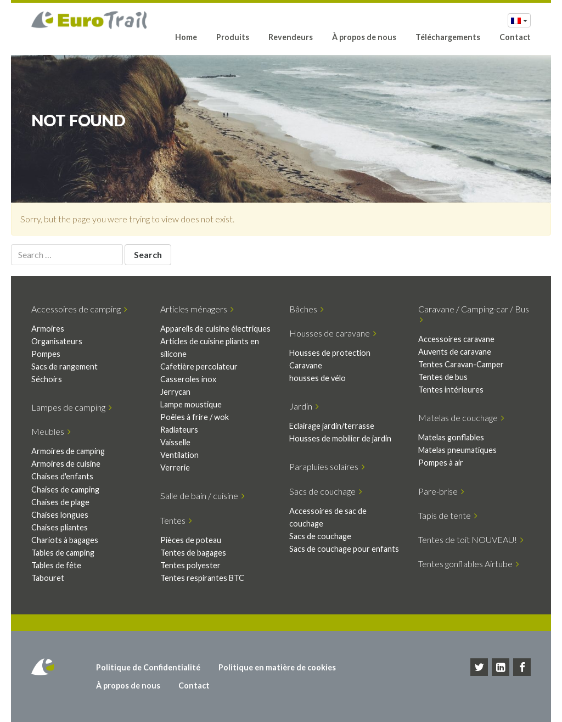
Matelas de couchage (461, 417)
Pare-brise (441, 491)
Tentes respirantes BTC (202, 578)
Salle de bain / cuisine (202, 495)
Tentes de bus (443, 377)
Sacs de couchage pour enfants (344, 548)
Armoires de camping (68, 451)
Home (186, 37)
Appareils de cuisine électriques (215, 328)
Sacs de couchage (325, 491)
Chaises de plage (60, 502)
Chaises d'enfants (62, 476)
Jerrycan (175, 391)
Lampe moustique (191, 404)
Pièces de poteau (190, 540)
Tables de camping (62, 552)
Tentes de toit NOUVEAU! (471, 539)
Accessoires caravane (456, 339)
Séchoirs (46, 379)
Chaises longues (59, 514)
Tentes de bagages (193, 552)
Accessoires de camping (79, 309)
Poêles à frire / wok (194, 417)
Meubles (51, 431)
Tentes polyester (190, 565)
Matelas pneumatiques (457, 450)
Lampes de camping (71, 407)
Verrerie (175, 467)
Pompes (45, 354)
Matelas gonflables (451, 437)
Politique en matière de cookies (277, 667)
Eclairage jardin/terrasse (331, 425)
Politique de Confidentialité (148, 667)
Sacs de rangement (64, 366)
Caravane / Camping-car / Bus (473, 314)
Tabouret (47, 578)
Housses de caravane (332, 333)
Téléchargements (447, 37)
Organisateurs (56, 341)
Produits (232, 37)
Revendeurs (290, 37)
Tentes (176, 520)
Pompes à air (440, 462)
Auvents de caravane (454, 351)
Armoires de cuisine (65, 463)
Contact (515, 37)
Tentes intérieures (451, 389)
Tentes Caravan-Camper (461, 364)
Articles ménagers (197, 309)
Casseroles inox (188, 379)
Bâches (306, 309)
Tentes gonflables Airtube (468, 563)
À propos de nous (364, 37)
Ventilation (179, 455)
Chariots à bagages (64, 540)
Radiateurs (179, 429)
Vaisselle (175, 442)
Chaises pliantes (59, 527)
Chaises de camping (65, 489)
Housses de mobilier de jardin (340, 438)
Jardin (304, 406)
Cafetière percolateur (199, 366)
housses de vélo (317, 378)
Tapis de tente (447, 515)
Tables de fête (56, 565)
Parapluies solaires (327, 466)
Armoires (47, 328)
